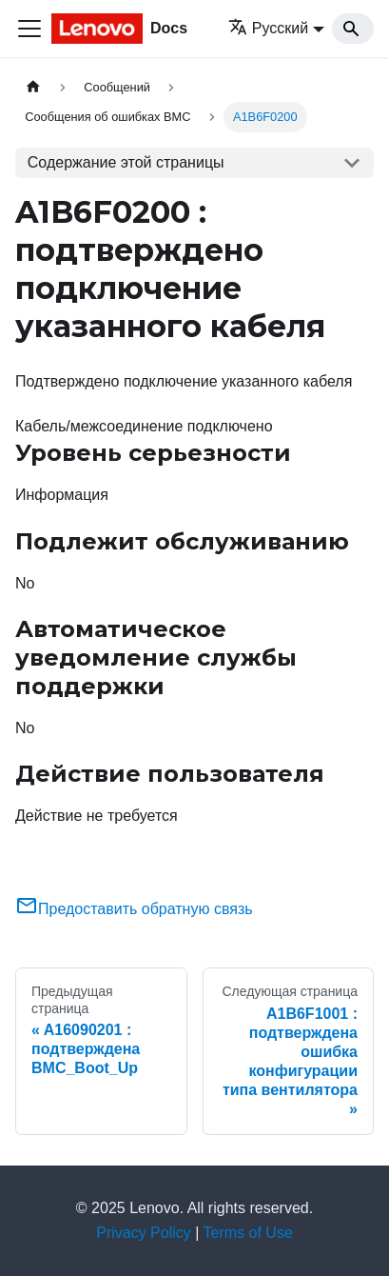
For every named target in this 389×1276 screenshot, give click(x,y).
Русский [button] (268, 28)
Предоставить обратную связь (134, 909)
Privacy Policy (143, 1233)
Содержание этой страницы (126, 162)
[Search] (353, 28)
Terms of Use (248, 1233)
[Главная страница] (33, 87)
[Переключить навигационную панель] (29, 28)
